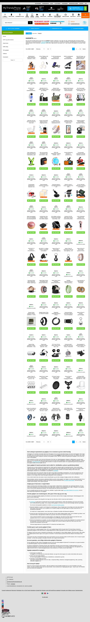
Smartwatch (5, 57)
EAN (86, 3)
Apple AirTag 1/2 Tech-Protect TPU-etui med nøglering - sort (68, 249)
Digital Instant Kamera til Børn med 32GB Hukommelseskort (68, 89)
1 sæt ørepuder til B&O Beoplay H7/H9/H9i (81, 281)
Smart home (5, 43)
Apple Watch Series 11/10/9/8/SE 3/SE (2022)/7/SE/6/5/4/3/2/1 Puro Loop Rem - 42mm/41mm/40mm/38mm (43, 281)
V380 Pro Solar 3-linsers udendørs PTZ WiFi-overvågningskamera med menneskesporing (68, 185)
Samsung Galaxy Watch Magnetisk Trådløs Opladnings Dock (31, 281)
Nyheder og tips (45, 590)
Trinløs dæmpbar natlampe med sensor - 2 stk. (43, 185)
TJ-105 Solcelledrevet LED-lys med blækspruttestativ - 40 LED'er (56, 57)
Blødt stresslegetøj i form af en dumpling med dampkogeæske (31, 217)
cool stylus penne (36, 461)
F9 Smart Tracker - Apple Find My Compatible (56, 377)
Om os (51, 3)
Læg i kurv (69, 104)
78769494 (13, 584)
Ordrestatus (18, 590)
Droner (4, 36)
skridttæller (55, 470)
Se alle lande (45, 597)
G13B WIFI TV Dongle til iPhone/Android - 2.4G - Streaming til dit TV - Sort (31, 249)
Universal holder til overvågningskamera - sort (56, 185)
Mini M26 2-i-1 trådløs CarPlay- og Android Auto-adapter (43, 249)
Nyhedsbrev (65, 3)
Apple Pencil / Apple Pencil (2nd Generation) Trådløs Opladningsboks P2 (43, 377)
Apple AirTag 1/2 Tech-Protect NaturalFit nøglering (56, 249)
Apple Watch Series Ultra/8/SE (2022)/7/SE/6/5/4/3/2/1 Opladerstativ (56, 281)
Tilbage (29, 33)
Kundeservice (45, 3)
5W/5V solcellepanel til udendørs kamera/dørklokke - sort (68, 57)
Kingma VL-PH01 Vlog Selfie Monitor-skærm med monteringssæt (68, 121)
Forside (3, 590)
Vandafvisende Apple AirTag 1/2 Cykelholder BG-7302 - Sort (80, 409)
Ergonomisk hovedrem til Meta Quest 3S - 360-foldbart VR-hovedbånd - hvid (43, 345)
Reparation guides (73, 3)
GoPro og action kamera (8, 39)
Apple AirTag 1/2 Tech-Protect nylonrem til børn (80, 249)
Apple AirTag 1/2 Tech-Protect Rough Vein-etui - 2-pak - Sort (43, 409)
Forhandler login (64, 590)
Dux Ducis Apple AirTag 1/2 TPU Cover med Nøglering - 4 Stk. (80, 89)
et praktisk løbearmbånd (69, 480)
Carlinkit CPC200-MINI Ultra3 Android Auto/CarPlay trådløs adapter (68, 217)
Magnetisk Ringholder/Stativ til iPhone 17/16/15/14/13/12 (56, 313)
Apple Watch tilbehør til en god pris (71, 490)
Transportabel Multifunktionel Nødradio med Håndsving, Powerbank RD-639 (31, 185)
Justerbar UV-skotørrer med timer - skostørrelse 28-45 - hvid (56, 121)
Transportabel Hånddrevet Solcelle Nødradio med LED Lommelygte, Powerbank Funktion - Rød (80, 153)
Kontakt (81, 3)
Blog (40, 590)
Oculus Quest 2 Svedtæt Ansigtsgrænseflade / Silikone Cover (68, 377)
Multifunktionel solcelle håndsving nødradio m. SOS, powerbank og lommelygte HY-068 (31, 57)
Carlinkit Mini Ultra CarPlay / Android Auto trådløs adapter (43, 217)
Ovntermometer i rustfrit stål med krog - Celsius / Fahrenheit (68, 345)
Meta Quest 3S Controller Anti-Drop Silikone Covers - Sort (56, 409)
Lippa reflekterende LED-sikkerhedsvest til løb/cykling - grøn (31, 153)
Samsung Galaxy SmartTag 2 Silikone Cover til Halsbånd (68, 313)
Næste (84, 49)
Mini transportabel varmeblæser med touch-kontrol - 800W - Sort (43, 153)
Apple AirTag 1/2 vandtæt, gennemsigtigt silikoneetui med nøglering (80, 313)
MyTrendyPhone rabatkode (55, 590)
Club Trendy (57, 3)
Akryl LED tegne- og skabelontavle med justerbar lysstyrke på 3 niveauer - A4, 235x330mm (80, 57)
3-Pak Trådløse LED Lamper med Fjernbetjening (43, 57)
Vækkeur (5, 53)
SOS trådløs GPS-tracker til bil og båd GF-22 (68, 409)
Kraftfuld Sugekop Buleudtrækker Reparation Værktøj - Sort (80, 121)
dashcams (43, 42)
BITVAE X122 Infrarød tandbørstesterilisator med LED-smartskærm (31, 89)
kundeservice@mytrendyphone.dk (14, 581)
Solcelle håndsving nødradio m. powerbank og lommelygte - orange (68, 153)
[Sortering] (40, 49)
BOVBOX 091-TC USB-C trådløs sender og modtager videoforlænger (43, 89)
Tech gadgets (6, 50)
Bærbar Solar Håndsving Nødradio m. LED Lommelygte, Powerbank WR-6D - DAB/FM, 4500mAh (56, 89)
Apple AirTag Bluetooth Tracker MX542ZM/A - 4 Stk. (31, 345)
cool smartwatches (46, 41)
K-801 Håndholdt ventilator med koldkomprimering (81, 217)
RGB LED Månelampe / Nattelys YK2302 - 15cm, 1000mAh (56, 153)
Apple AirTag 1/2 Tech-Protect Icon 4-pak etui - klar (31, 377)
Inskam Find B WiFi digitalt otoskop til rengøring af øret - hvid (43, 121)
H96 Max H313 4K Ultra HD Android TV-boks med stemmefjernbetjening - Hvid (31, 121)
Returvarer (38, 3)
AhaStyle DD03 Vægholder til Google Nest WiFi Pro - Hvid (80, 377)
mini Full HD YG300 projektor (57, 505)
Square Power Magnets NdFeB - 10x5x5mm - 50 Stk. (31, 313)
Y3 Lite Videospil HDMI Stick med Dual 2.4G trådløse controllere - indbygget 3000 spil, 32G (80, 185)
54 (80, 49)
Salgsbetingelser (79, 590)
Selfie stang (5, 46)
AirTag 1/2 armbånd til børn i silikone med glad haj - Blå (31, 409)
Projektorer (32, 501)
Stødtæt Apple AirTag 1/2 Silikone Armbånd (43, 313)
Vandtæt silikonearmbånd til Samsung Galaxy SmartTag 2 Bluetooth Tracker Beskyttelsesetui (68, 281)
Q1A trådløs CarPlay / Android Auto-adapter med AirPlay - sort (56, 217)
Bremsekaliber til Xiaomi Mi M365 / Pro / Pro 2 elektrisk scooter (80, 345)
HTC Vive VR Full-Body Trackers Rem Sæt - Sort (56, 345)
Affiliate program (71, 590)
